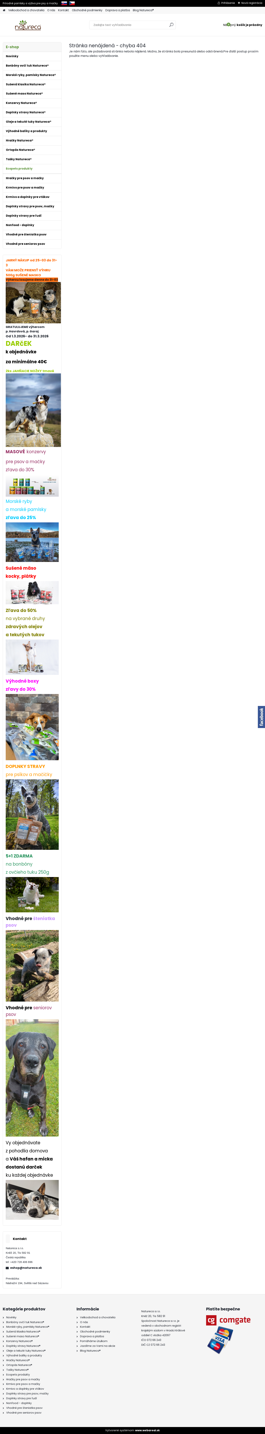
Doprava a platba (117, 10)
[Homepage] (4, 10)
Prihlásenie (228, 3)
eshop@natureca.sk (26, 1268)
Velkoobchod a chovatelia (26, 10)
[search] (171, 26)
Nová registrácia (251, 3)
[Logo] (28, 25)
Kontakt (63, 10)
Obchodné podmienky (87, 10)
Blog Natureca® (143, 10)
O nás (51, 10)
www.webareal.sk (147, 1430)
